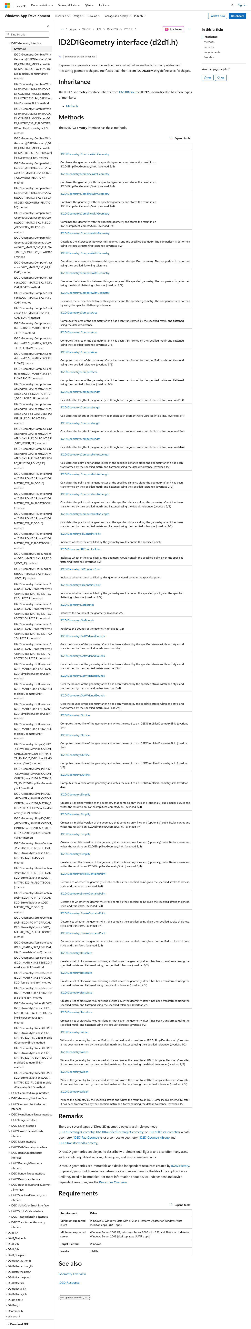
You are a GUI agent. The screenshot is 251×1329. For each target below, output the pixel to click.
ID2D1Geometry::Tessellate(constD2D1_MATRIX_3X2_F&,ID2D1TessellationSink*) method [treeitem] (33, 958)
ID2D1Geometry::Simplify (75, 794)
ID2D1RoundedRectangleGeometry (120, 1132)
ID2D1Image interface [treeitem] (24, 1115)
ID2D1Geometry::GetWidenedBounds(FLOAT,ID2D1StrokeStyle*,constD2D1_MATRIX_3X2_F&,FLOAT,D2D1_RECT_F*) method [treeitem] (33, 607)
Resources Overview (113, 1182)
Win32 (86, 29)
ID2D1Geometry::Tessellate (76, 953)
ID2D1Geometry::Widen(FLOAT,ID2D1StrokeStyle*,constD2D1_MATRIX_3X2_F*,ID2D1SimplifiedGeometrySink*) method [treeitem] (33, 1076)
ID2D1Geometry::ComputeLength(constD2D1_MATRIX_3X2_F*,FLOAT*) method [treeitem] (33, 354)
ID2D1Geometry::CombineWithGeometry (84, 154)
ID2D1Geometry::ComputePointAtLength (84, 454)
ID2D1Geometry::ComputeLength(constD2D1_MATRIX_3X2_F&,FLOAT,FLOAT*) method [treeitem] (33, 338)
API (99, 29)
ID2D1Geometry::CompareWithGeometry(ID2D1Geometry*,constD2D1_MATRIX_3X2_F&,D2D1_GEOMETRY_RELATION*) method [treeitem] (33, 168)
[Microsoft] (7, 5)
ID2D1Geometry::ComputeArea (78, 312)
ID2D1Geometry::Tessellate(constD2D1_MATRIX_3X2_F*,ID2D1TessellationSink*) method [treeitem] (33, 988)
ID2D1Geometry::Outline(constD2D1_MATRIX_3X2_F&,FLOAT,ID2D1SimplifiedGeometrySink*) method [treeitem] (33, 667)
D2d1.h (128, 29)
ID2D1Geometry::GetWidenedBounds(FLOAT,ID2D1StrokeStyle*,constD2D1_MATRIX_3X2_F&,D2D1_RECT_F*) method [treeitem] (33, 587)
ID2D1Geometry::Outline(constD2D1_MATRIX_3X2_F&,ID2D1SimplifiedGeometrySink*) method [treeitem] (33, 687)
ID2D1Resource (129, 92)
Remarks (209, 47)
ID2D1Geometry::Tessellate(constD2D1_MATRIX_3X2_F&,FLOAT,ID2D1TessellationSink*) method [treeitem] (33, 943)
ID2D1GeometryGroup (154, 1137)
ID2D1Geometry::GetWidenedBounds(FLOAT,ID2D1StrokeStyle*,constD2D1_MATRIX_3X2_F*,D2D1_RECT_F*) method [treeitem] (33, 627)
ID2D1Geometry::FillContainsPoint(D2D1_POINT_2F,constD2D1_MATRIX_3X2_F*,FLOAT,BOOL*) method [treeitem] (33, 536)
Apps (73, 29)
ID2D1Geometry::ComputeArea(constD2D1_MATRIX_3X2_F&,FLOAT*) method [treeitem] (33, 263)
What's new (218, 16)
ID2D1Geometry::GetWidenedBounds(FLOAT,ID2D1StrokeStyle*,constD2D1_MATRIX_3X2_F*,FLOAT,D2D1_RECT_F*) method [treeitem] (33, 647)
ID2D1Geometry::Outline (75, 715)
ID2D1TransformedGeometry (78, 1143)
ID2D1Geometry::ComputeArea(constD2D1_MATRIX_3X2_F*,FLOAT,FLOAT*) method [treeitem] (33, 308)
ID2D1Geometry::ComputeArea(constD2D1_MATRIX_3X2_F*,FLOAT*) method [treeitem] (33, 293)
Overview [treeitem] (20, 44)
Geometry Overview (72, 1274)
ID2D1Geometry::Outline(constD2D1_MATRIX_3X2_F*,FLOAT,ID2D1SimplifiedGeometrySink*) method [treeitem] (32, 707)
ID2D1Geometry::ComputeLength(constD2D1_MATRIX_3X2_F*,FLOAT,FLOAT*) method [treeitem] (33, 369)
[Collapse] (48, 26)
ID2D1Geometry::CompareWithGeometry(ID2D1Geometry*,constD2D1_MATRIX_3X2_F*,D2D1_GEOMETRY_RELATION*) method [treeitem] (33, 218)
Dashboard (237, 16)
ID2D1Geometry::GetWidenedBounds (82, 636)
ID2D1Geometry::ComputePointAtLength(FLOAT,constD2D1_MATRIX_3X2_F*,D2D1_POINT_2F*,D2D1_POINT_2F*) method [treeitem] (33, 432)
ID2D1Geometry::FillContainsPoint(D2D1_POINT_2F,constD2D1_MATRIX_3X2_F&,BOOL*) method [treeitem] (33, 476)
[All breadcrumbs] (62, 29)
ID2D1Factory (180, 1166)
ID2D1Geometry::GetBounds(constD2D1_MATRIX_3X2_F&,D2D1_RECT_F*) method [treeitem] (33, 554)
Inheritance (210, 36)
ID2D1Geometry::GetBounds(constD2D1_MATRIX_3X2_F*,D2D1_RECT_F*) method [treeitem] (33, 569)
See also (209, 57)
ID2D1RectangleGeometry (77, 1132)
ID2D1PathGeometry (87, 1137)
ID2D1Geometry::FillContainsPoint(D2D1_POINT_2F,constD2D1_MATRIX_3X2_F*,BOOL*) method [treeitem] (33, 516)
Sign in (242, 5)
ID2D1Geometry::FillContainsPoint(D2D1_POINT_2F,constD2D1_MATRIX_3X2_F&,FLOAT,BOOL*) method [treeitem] (33, 496)
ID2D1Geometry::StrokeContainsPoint (82, 873)
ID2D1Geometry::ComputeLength (80, 392)
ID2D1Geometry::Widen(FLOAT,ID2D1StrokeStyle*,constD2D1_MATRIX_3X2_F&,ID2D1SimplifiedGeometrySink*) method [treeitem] (33, 1031)
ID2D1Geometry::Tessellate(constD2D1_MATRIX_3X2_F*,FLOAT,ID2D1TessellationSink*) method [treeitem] (33, 973)
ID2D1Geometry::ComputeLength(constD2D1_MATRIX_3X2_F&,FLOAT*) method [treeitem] (33, 323)
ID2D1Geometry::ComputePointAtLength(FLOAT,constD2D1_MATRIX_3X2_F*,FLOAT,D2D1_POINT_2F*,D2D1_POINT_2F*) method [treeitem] (33, 454)
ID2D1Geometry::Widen (74, 1032)
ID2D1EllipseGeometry (164, 1132)
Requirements (212, 52)
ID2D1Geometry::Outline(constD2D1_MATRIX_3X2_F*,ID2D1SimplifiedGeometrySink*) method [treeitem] (32, 727)
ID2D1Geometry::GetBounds (77, 604)
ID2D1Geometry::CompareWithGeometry (84, 233)
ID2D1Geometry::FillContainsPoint (80, 533)
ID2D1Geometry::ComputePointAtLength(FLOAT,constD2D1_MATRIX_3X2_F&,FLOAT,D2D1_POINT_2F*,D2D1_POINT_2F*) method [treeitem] (33, 409)
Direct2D (112, 29)
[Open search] (232, 5)
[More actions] (189, 29)
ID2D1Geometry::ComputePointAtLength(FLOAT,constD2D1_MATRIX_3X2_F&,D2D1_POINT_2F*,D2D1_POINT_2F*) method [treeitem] (33, 387)
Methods (72, 106)
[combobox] (27, 34)
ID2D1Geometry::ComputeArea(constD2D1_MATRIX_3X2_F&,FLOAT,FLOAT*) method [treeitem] (33, 278)
